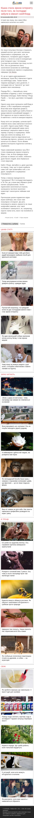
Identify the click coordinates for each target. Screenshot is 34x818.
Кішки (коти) (9, 217)
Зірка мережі (24, 217)
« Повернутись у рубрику (9, 224)
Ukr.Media (12, 72)
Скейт (16, 217)
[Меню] (31, 2)
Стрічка (22, 224)
